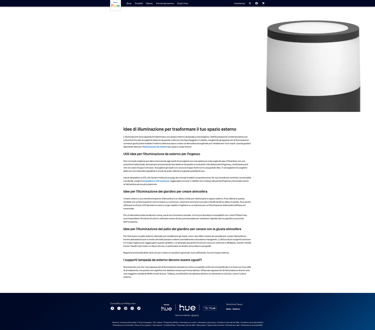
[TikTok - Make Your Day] (139, 308)
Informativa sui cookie (188, 322)
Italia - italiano (233, 308)
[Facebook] (112, 308)
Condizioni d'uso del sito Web (228, 322)
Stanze (149, 3)
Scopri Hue (182, 3)
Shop (129, 3)
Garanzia (115, 322)
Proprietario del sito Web (186, 325)
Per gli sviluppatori (145, 322)
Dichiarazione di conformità (123, 325)
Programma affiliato (171, 322)
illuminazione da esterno (155, 146)
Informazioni (157, 325)
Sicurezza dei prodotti (128, 322)
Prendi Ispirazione (165, 3)
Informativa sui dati (232, 325)
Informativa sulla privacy (207, 322)
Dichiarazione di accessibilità (251, 325)
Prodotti (139, 3)
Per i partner (158, 322)
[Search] (250, 3)
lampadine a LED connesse (155, 180)
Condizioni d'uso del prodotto (252, 322)
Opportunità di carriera (215, 325)
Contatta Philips (169, 325)
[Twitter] (119, 308)
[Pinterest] (125, 308)
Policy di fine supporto (143, 325)
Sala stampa (201, 325)
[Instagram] (132, 308)
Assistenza (239, 3)
